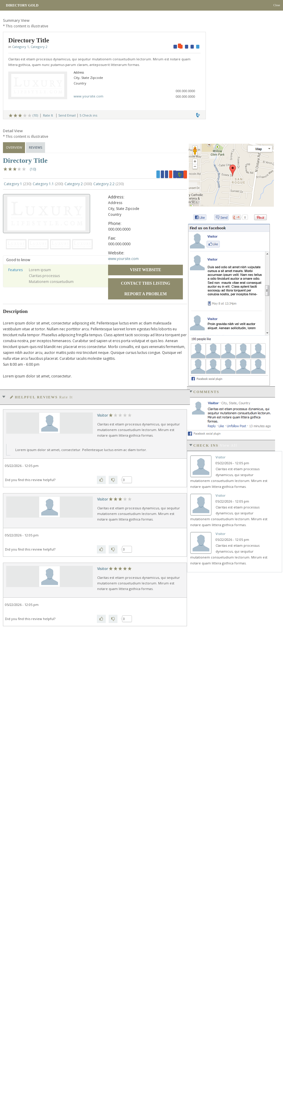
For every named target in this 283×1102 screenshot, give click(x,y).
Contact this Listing (145, 283)
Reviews (35, 147)
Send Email (67, 115)
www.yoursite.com (88, 96)
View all (228, 445)
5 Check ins (88, 115)
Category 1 (20, 46)
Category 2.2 (108, 183)
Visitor (102, 415)
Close (276, 5)
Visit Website (145, 270)
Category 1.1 (48, 183)
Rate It (48, 115)
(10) (35, 115)
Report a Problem (145, 294)
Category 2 (39, 46)
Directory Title (25, 160)
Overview (14, 147)
